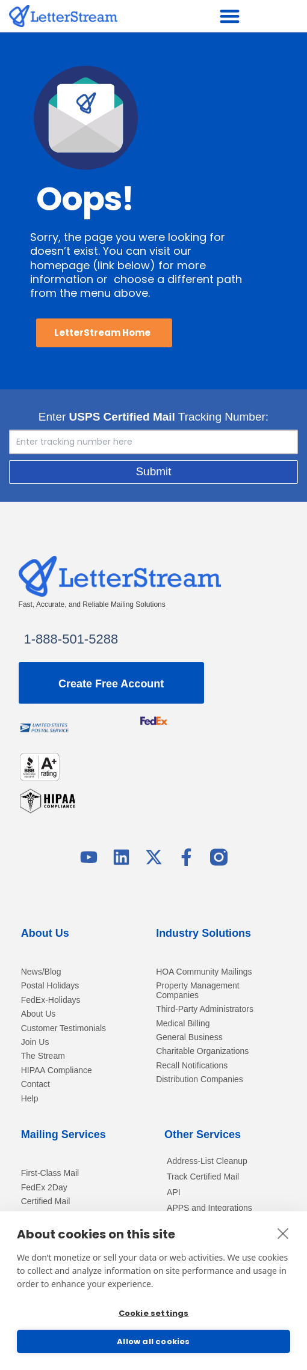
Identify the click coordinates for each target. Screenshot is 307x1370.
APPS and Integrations (209, 1208)
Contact (35, 1084)
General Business (189, 1037)
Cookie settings (154, 1313)
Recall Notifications (192, 1065)
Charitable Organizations (202, 1051)
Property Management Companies (198, 990)
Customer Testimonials (63, 1028)
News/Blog (41, 971)
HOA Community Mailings (204, 971)
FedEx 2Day (44, 1187)
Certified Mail (45, 1201)
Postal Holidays (50, 985)
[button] (230, 16)
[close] (283, 1233)
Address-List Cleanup (207, 1161)
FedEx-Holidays (51, 1000)
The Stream (43, 1056)
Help (30, 1098)
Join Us (35, 1042)
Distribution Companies (199, 1079)
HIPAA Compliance (56, 1070)
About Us (38, 1013)
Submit (153, 471)
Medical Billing (182, 1023)
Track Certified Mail (203, 1176)
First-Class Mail (50, 1173)
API (174, 1192)
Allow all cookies (153, 1341)
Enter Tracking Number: (153, 417)
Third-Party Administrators (204, 1009)
